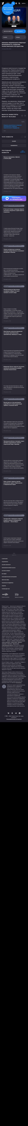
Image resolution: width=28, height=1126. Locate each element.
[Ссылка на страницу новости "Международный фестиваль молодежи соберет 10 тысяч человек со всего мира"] (14, 303)
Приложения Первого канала (8, 567)
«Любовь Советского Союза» (18, 640)
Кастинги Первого (6, 570)
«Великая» (9, 643)
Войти (23, 3)
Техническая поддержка (7, 582)
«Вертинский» (16, 643)
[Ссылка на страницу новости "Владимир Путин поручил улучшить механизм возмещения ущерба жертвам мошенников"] (14, 379)
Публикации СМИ (6, 588)
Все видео (4, 573)
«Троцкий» (4, 643)
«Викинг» (20, 642)
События (4, 585)
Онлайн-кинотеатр (6, 564)
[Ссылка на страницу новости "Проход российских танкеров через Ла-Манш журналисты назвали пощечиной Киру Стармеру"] (14, 454)
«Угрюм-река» (13, 642)
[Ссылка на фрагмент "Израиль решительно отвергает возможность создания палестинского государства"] (14, 126)
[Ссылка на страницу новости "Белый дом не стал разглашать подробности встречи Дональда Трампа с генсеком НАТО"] (14, 415)
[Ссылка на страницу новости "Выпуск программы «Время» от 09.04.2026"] (14, 174)
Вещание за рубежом (19, 595)
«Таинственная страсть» (7, 645)
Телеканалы (19, 682)
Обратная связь (5, 579)
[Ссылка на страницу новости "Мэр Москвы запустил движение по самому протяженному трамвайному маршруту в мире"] (14, 344)
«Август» (9, 640)
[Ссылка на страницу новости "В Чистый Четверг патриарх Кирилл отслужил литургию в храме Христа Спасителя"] (14, 222)
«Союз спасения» (6, 642)
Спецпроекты (5, 561)
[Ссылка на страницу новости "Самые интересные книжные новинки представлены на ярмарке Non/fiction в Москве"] (14, 262)
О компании (4, 558)
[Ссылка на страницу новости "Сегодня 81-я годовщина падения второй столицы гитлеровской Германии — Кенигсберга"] (14, 530)
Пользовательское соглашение (9, 576)
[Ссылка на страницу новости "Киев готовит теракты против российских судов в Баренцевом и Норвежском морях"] (14, 493)
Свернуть (14, 555)
